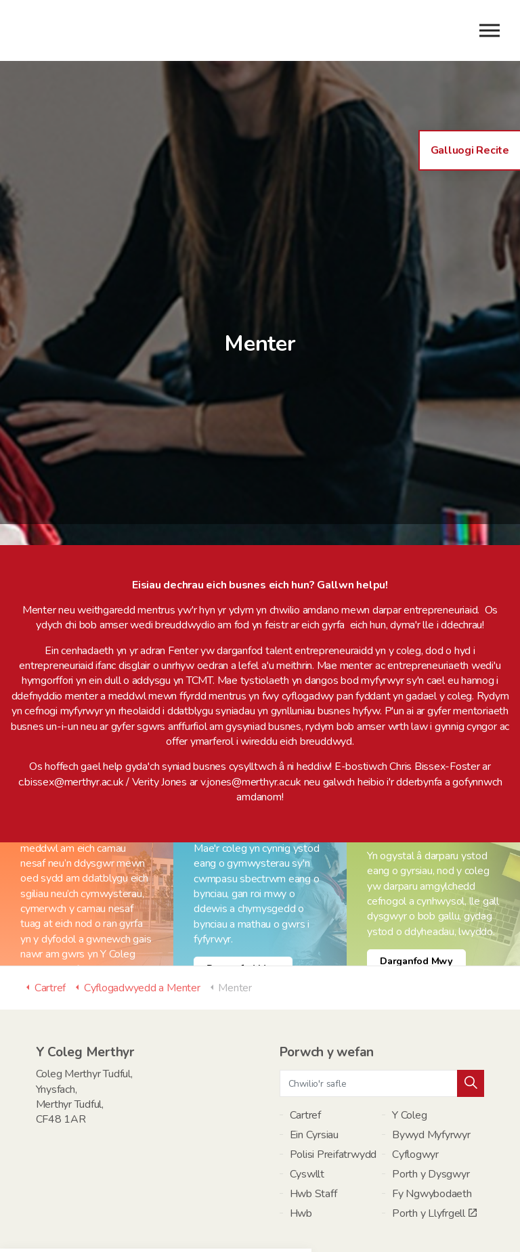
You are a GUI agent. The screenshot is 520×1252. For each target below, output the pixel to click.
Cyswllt (307, 1103)
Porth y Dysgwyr (430, 1103)
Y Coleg (409, 1044)
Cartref (305, 1044)
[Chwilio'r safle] (382, 1012)
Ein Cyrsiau (314, 1063)
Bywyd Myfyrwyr (431, 1063)
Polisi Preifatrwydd (333, 1083)
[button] (470, 1012)
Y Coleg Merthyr (88, 30)
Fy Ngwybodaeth (432, 1122)
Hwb (301, 1142)
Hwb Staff (313, 1122)
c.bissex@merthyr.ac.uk (71, 710)
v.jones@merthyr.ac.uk (250, 710)
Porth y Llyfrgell (434, 1142)
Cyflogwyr (415, 1083)
